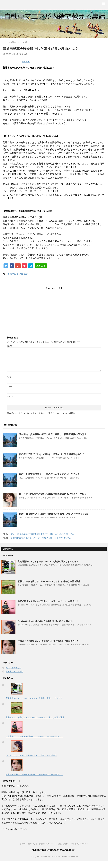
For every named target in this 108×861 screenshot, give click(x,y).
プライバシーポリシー (79, 844)
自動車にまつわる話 (17, 273)
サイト (10, 396)
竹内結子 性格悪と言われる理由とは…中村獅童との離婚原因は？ (48, 641)
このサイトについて (27, 844)
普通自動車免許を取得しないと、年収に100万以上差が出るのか (41, 538)
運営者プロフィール (46, 844)
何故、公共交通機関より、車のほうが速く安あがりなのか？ (49, 474)
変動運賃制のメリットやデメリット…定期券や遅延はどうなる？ (48, 561)
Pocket (26, 61)
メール (10, 386)
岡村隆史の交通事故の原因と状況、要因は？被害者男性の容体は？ (52, 434)
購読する (8, 549)
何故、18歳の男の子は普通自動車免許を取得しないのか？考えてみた (54, 513)
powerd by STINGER (70, 856)
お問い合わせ (63, 844)
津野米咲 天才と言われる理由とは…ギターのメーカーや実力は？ (48, 601)
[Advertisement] (54, 309)
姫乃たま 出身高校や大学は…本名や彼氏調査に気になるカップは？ (53, 494)
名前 (9, 376)
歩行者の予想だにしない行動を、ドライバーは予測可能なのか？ (51, 454)
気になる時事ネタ (13, 667)
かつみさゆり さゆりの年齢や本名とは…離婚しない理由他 (45, 621)
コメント (11, 346)
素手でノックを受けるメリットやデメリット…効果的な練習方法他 (49, 581)
